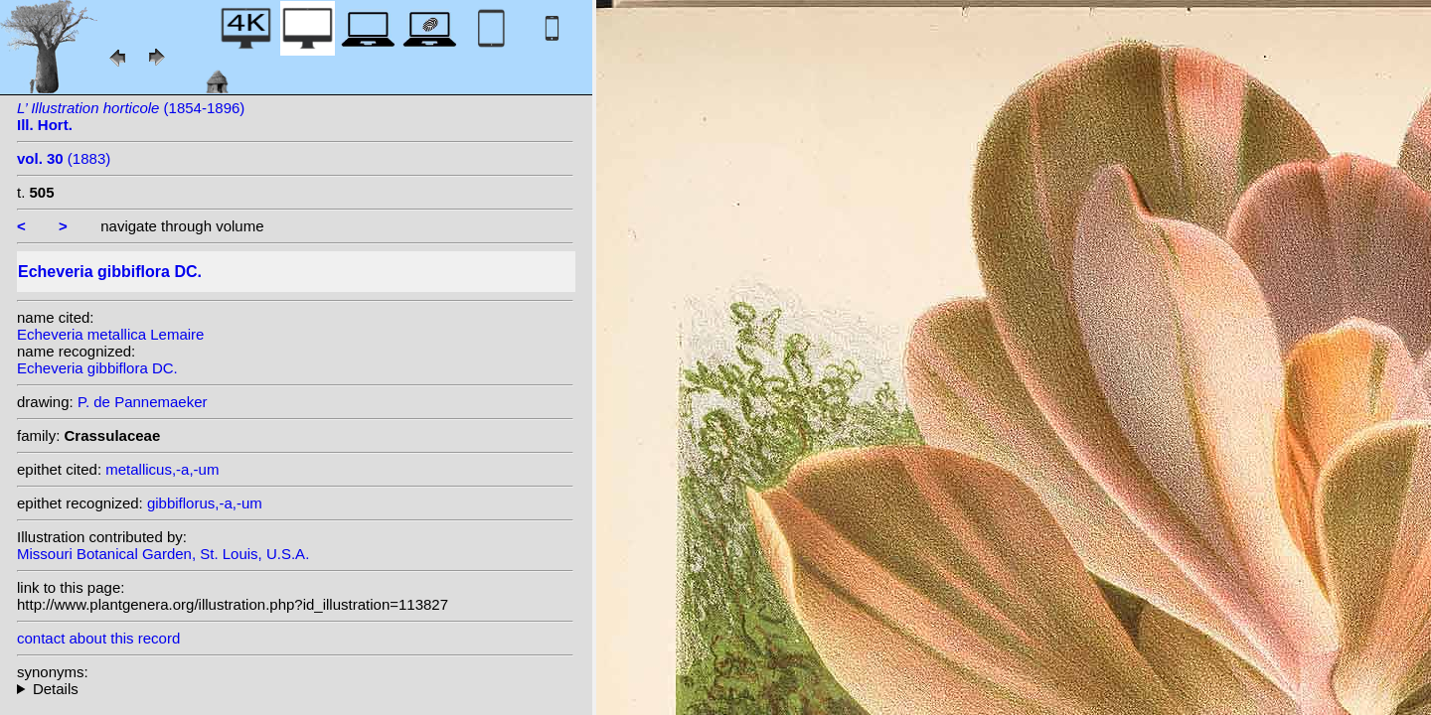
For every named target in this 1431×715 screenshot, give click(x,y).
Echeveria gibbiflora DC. (97, 367)
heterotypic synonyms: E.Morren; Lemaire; (295, 688)
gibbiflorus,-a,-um (204, 503)
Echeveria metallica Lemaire (110, 334)
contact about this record (98, 638)
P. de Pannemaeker (143, 401)
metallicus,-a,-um (162, 469)
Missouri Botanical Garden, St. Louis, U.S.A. (163, 553)
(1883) (63, 158)
